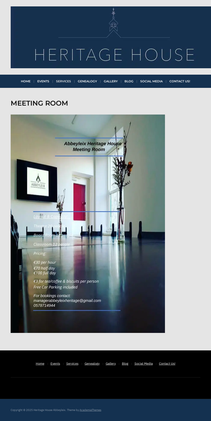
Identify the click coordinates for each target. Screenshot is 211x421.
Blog (128, 81)
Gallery (111, 81)
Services (63, 81)
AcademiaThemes (90, 410)
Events (43, 81)
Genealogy (87, 81)
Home (25, 81)
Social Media (151, 81)
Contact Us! (179, 81)
